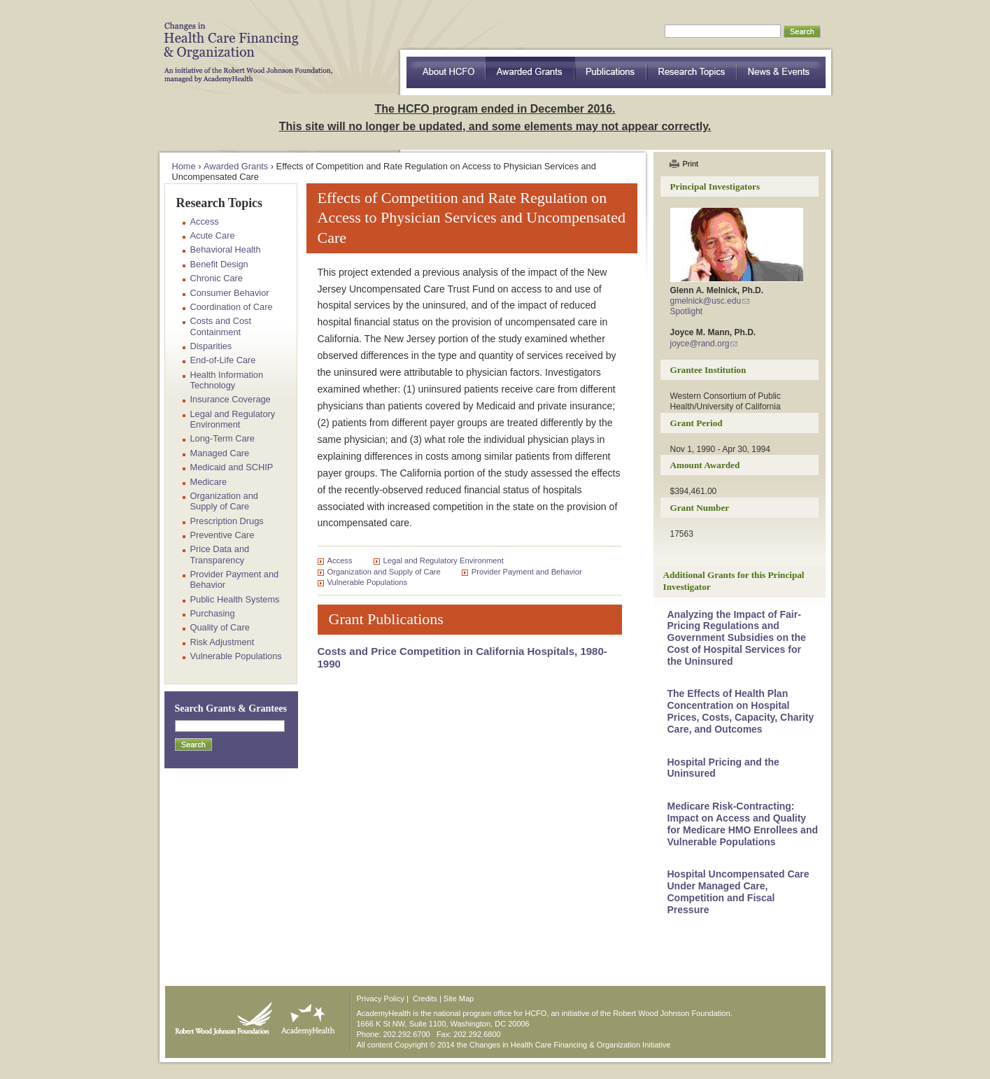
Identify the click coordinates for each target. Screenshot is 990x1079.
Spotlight (686, 311)
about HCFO (446, 72)
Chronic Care (216, 278)
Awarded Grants (530, 72)
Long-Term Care (222, 438)
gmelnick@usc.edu (706, 301)
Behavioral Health (225, 249)
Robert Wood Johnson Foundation (220, 1015)
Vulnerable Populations (367, 582)
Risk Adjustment (222, 642)
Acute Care (212, 235)
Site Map (459, 998)
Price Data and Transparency (220, 554)
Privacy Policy (380, 998)
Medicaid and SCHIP (232, 467)
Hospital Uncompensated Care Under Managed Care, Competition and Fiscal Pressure (738, 891)
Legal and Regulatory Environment (443, 560)
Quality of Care (220, 627)
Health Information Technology (227, 379)
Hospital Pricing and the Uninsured (723, 768)
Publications (611, 72)
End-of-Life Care (223, 360)
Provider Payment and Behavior (527, 571)
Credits (425, 998)
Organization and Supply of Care (384, 571)
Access (340, 560)
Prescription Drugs (227, 521)
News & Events (781, 72)
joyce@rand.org (700, 343)
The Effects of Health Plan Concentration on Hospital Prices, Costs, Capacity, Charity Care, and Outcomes (740, 711)
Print (691, 164)
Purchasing (212, 613)
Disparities (211, 346)
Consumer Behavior (229, 293)
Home (184, 166)
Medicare (208, 482)
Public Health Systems (235, 599)
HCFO (243, 42)
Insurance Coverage (230, 399)
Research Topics (692, 72)
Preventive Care (222, 535)
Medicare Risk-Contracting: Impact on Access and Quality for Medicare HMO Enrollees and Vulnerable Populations (743, 824)
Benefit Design (219, 264)
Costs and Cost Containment (221, 326)
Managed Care (220, 453)
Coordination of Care (231, 307)
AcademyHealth (305, 1015)
